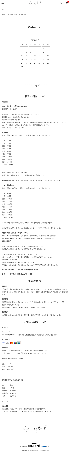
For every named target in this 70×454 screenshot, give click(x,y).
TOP (3, 9)
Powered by (35, 445)
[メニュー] (2, 3)
